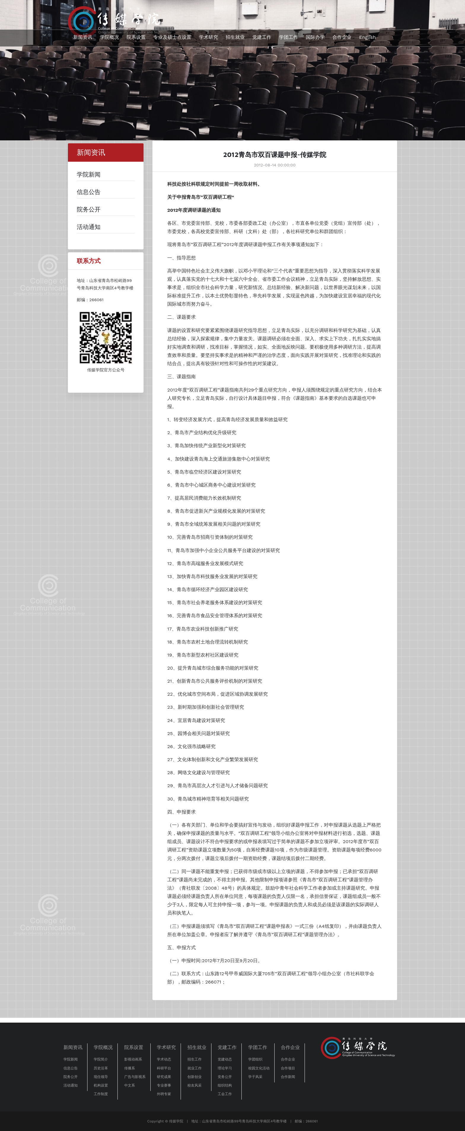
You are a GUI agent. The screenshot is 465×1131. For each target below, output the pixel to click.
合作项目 (288, 1068)
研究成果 (164, 1077)
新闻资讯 (82, 37)
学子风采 (255, 1077)
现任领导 (101, 1077)
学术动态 (164, 1059)
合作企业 (341, 37)
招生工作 (194, 1059)
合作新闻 (288, 1077)
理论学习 (225, 1068)
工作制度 (101, 1094)
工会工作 (225, 1094)
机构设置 (101, 1085)
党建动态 (225, 1059)
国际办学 (315, 37)
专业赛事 (164, 1085)
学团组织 (255, 1059)
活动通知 (70, 1085)
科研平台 (164, 1068)
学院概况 (109, 37)
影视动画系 (133, 1059)
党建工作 (261, 37)
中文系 (129, 1085)
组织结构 (225, 1085)
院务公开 (70, 1077)
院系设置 (136, 37)
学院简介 (101, 1059)
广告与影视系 (135, 1077)
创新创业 (194, 1077)
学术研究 (208, 37)
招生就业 (235, 37)
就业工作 (194, 1068)
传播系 (129, 1068)
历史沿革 (101, 1068)
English (367, 37)
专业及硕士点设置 (172, 37)
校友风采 (194, 1085)
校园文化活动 (259, 1068)
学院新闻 (70, 1059)
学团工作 (288, 37)
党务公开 (225, 1077)
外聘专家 (164, 1094)
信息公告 (70, 1068)
